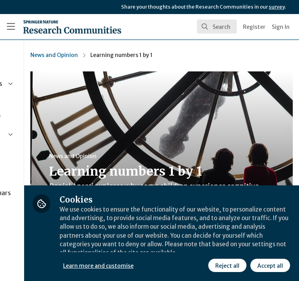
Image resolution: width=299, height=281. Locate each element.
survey (277, 7)
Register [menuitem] (254, 26)
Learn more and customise (174, 247)
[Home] (72, 26)
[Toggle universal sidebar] (11, 26)
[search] (217, 27)
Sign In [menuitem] (281, 26)
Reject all (158, 265)
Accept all (200, 265)
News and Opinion (129, 55)
